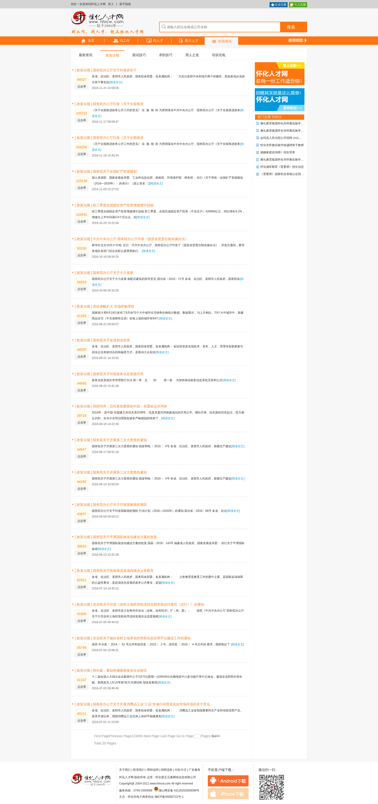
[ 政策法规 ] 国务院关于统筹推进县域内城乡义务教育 (114, 571)
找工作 (121, 41)
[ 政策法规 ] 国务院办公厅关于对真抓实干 (106, 70)
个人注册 (298, 5)
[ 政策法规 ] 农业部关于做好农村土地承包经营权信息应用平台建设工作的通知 (133, 638)
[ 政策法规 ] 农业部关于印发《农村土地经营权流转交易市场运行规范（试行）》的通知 (139, 604)
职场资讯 (221, 41)
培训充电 (218, 55)
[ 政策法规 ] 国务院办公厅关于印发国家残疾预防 (111, 505)
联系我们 (139, 769)
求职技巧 (165, 55)
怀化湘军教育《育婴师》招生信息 (282, 167)
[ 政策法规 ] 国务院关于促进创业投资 (102, 340)
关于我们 (125, 769)
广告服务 (194, 769)
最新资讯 (85, 55)
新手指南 (125, 4)
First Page (101, 736)
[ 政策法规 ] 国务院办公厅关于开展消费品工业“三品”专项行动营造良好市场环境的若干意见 (142, 704)
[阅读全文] (115, 82)
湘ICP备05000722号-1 (169, 796)
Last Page (167, 736)
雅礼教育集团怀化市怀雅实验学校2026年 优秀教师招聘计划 (298, 123)
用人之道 (192, 55)
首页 (87, 41)
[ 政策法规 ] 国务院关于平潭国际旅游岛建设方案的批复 (116, 537)
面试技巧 (139, 55)
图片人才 (188, 41)
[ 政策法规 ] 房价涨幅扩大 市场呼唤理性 (104, 306)
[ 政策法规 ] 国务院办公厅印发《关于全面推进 (109, 104)
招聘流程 (166, 769)
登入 (111, 4)
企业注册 (278, 5)
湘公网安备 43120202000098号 (176, 790)
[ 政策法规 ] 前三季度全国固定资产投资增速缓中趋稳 (114, 205)
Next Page (151, 736)
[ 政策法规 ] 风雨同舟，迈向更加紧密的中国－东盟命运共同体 (121, 406)
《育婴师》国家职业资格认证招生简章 (285, 174)
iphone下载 (228, 793)
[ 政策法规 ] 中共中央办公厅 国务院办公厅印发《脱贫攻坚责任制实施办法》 (131, 239)
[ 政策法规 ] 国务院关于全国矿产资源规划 (106, 171)
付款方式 (180, 769)
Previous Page (120, 736)
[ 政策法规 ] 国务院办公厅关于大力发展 (104, 273)
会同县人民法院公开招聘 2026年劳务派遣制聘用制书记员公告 (299, 138)
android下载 (228, 780)
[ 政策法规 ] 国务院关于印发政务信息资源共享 (109, 374)
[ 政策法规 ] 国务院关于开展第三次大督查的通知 (111, 440)
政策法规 (112, 55)
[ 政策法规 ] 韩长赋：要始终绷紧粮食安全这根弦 (111, 670)
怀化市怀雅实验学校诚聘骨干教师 (282, 145)
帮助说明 (153, 769)
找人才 (154, 41)
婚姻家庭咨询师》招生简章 (277, 152)
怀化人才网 (107, 23)
